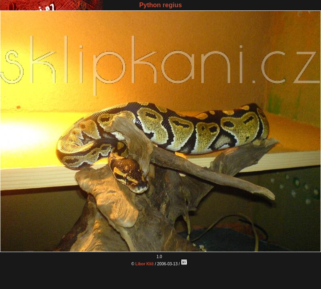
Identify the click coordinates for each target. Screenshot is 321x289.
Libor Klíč (144, 264)
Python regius (160, 5)
